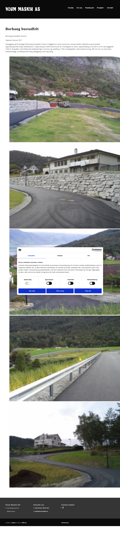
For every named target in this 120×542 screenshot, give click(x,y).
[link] (100, 8)
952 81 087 (46, 508)
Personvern (65, 523)
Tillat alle (88, 291)
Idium (14, 523)
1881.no (24, 523)
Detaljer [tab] (60, 255)
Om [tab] (88, 255)
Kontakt (110, 8)
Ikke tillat (32, 291)
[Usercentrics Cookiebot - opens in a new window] (93, 250)
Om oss (79, 8)
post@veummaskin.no (41, 511)
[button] (78, 8)
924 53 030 (38, 508)
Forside (71, 8)
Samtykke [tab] (31, 255)
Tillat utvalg (60, 291)
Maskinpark (89, 8)
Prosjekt (100, 8)
